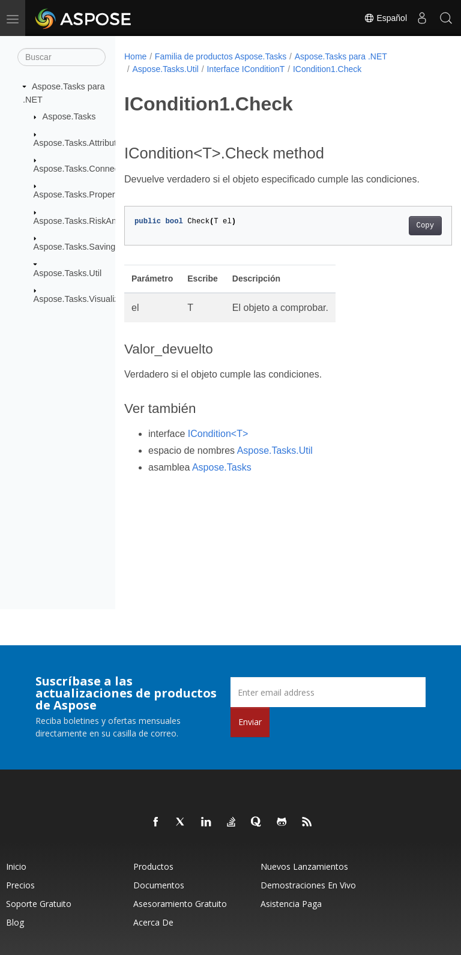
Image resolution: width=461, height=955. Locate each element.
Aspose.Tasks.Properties (81, 194)
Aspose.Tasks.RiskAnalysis (86, 221)
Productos (153, 866)
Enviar (250, 722)
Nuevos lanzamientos (304, 866)
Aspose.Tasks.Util (68, 272)
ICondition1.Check (327, 69)
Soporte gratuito (38, 903)
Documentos (158, 885)
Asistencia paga (291, 903)
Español (385, 18)
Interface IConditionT (245, 69)
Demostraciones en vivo (308, 885)
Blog (15, 922)
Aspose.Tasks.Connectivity (85, 168)
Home (135, 56)
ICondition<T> (218, 434)
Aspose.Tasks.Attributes (80, 142)
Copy (402, 225)
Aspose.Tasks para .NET (341, 56)
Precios (20, 885)
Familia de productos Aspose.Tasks (220, 56)
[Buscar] (61, 57)
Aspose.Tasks (69, 116)
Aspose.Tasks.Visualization (85, 299)
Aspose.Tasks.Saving (75, 247)
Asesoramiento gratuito (180, 903)
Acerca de (153, 922)
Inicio (16, 866)
